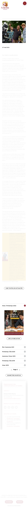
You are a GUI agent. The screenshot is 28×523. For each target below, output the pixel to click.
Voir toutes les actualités (14, 288)
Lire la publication (14, 338)
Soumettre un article (14, 375)
